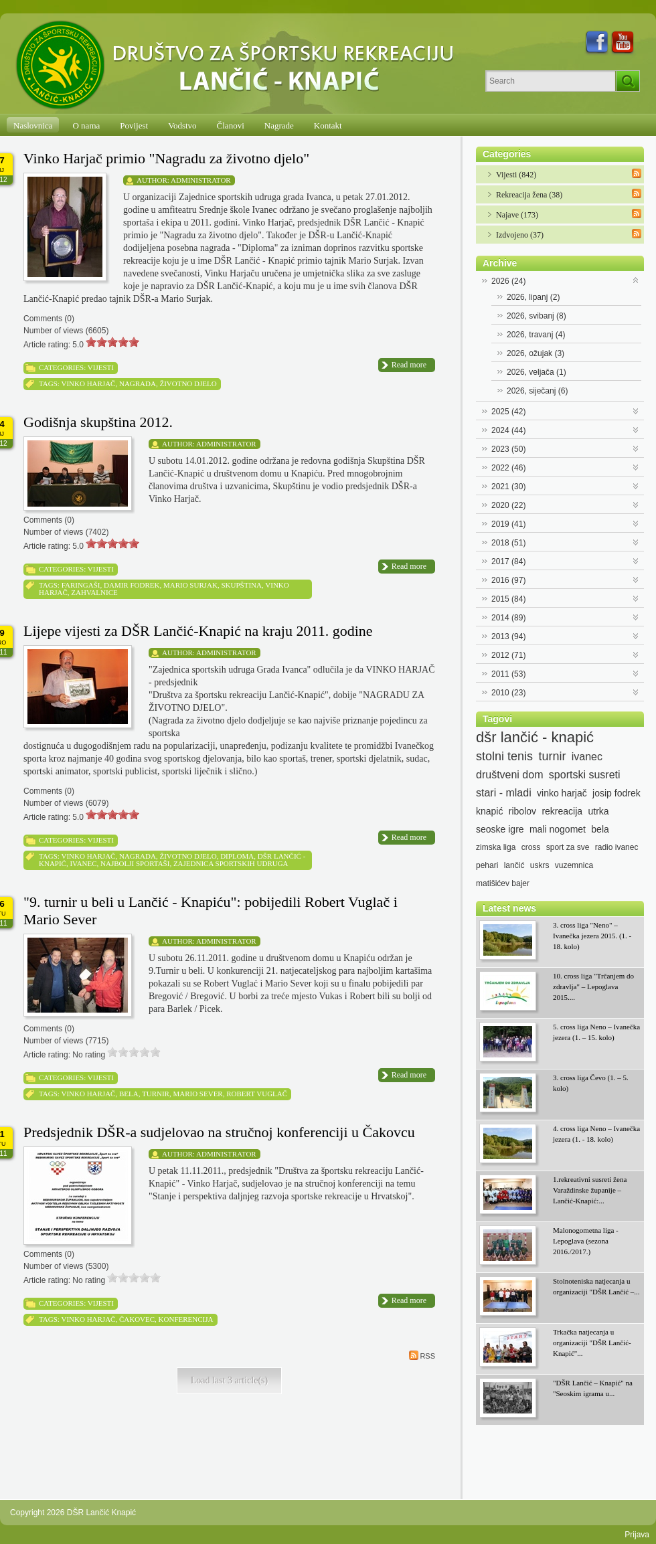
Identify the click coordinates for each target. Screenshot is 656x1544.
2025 (508, 411)
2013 (508, 636)
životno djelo (187, 383)
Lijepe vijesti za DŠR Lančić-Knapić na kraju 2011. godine (198, 630)
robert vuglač (256, 1094)
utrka (598, 811)
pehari (487, 865)
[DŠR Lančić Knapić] (239, 65)
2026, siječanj (537, 391)
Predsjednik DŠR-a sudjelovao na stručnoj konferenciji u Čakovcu (219, 1132)
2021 (508, 486)
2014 (508, 617)
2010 (508, 692)
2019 (508, 524)
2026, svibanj (536, 316)
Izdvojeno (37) (520, 235)
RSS (422, 1355)
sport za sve (568, 847)
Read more (409, 364)
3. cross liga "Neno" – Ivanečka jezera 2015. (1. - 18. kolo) (592, 935)
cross (531, 847)
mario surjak (190, 585)
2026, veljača (536, 372)
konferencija (186, 1319)
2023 (508, 449)
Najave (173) (517, 215)
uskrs (540, 865)
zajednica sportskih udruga (231, 863)
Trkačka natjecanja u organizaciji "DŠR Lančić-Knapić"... (592, 1342)
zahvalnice (94, 592)
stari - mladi (503, 792)
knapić (489, 811)
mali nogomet (557, 829)
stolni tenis (504, 756)
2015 (508, 599)
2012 (508, 655)
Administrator (201, 180)
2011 (508, 674)
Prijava (637, 1534)
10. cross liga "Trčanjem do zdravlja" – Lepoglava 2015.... (593, 986)
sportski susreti (585, 774)
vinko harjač (88, 383)
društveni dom (510, 774)
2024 (508, 430)
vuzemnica (574, 865)
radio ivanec (617, 847)
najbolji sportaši (134, 863)
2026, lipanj (533, 297)
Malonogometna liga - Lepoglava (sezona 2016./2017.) (586, 1241)
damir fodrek (131, 585)
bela (129, 1094)
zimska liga (495, 847)
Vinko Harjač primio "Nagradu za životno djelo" (166, 158)
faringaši (81, 585)
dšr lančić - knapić (535, 737)
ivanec (83, 863)
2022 (508, 468)
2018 (508, 542)
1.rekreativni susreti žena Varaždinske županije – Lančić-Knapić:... (590, 1190)
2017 (508, 561)
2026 (508, 281)
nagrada (137, 383)
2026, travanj (536, 334)
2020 (508, 505)
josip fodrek (616, 793)
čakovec (137, 1319)
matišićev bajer (502, 883)
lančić (514, 865)
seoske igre (500, 829)
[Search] (550, 81)
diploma (237, 856)
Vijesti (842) (516, 174)
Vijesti (101, 367)
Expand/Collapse (636, 279)
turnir (155, 1094)
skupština (241, 585)
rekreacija (562, 811)
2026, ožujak (535, 353)
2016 (508, 580)
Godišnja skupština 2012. (98, 422)
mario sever (197, 1094)
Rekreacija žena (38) (529, 194)
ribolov (522, 811)
